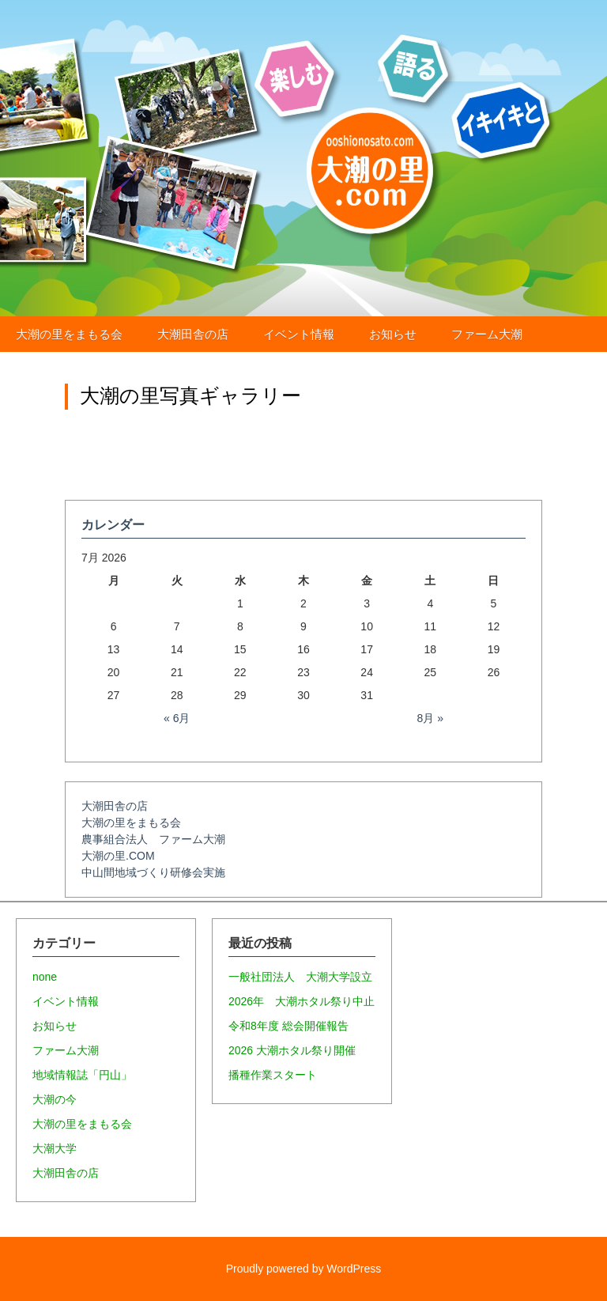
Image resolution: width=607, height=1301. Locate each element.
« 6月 (177, 718)
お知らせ (393, 334)
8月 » (430, 718)
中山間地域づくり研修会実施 (153, 872)
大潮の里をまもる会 (69, 334)
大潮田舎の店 (192, 334)
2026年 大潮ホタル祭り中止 (301, 1001)
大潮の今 (54, 1099)
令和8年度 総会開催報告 (288, 1025)
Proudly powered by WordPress (304, 1268)
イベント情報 (298, 334)
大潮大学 (54, 1148)
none (44, 976)
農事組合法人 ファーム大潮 (153, 839)
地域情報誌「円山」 (82, 1074)
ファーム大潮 (486, 334)
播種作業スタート (272, 1074)
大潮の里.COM (118, 855)
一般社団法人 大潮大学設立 (300, 976)
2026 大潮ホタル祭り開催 (292, 1050)
